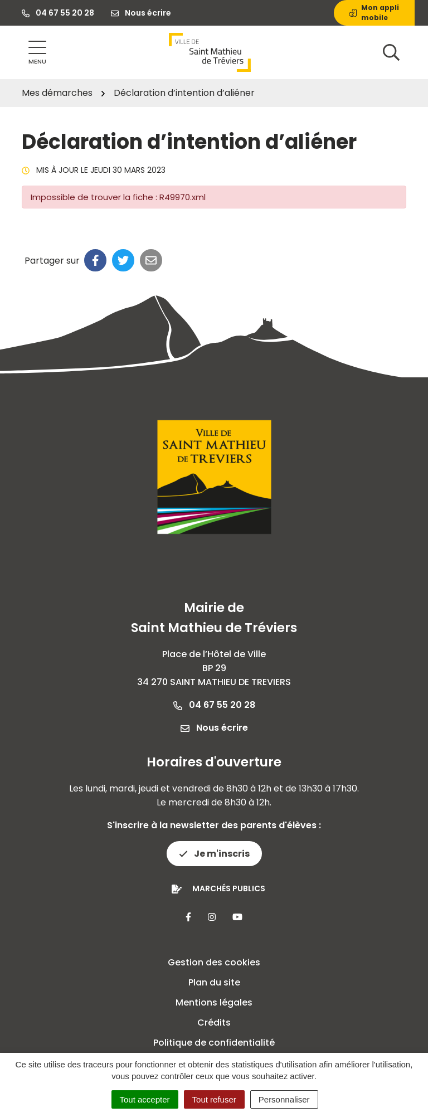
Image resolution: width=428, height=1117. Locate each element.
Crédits (214, 1022)
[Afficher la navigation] (37, 52)
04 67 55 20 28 (214, 704)
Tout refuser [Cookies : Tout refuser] (214, 1099)
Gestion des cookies (214, 962)
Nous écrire (214, 727)
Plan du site (214, 982)
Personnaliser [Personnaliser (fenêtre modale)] (284, 1099)
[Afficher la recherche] (391, 52)
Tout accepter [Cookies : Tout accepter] (145, 1099)
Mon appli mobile (374, 12)
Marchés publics (228, 888)
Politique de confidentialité (214, 1042)
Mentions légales (214, 1002)
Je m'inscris (214, 853)
